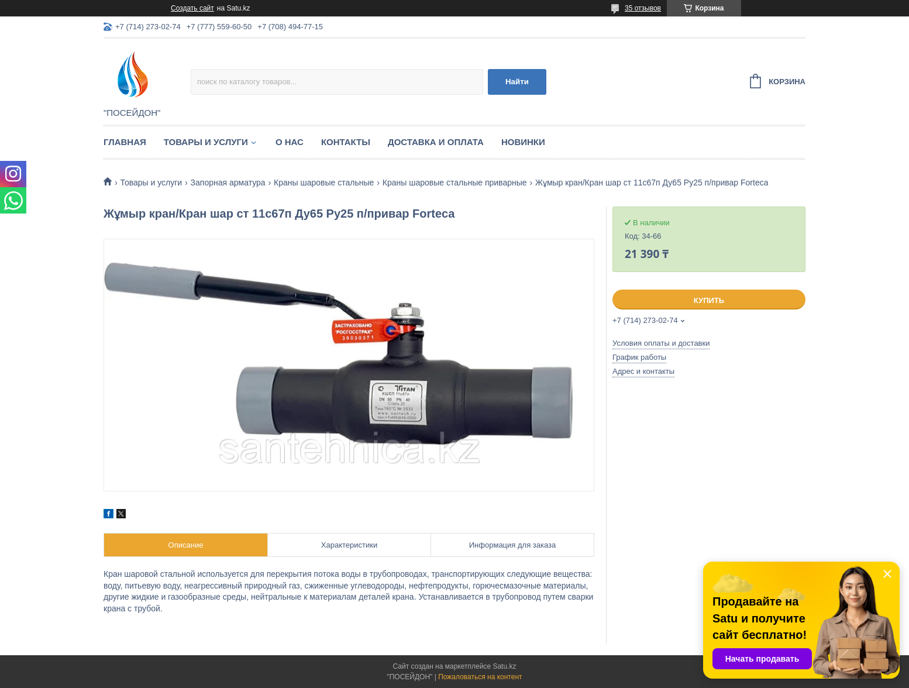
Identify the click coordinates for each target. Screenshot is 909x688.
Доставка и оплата (436, 141)
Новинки (523, 141)
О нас (290, 141)
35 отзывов (643, 8)
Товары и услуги (206, 141)
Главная (125, 141)
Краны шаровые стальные (324, 182)
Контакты (345, 141)
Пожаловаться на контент (480, 677)
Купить (709, 300)
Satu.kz (504, 666)
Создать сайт (192, 8)
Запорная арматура (228, 182)
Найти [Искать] (517, 81)
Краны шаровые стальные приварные (455, 182)
